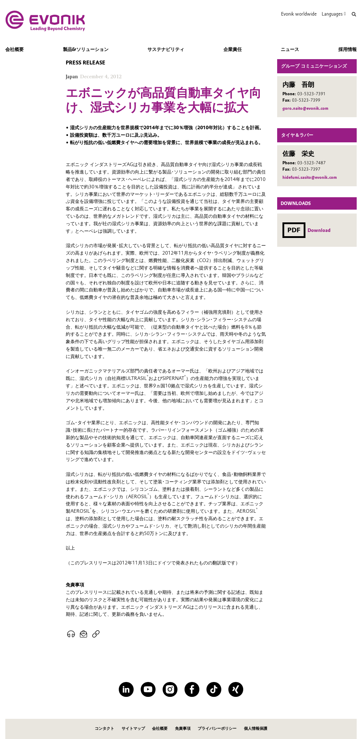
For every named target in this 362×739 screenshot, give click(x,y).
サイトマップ (133, 728)
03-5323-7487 (311, 162)
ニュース (290, 49)
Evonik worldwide (299, 14)
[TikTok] (213, 689)
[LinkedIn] (126, 689)
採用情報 (347, 49)
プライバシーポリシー (217, 728)
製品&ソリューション (86, 49)
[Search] (354, 14)
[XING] (235, 689)
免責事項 (183, 728)
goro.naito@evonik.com (305, 108)
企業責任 (232, 49)
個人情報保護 (255, 728)
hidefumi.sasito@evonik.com (309, 177)
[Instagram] (170, 689)
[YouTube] (148, 689)
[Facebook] (192, 689)
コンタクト (104, 728)
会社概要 (14, 49)
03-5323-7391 (311, 93)
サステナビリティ (165, 49)
